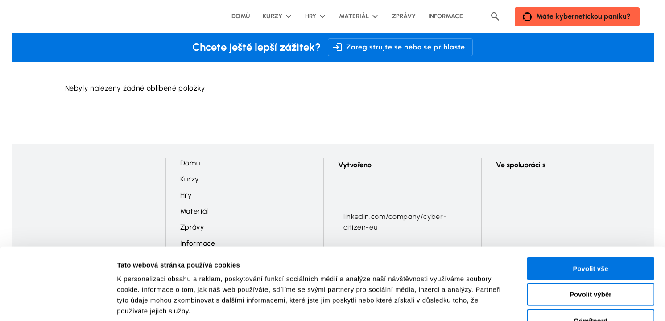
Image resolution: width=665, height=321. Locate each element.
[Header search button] (495, 16)
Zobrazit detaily (471, 303)
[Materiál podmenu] (357, 16)
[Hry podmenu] (314, 16)
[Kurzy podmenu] (276, 16)
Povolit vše (590, 212)
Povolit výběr (590, 238)
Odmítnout (590, 264)
